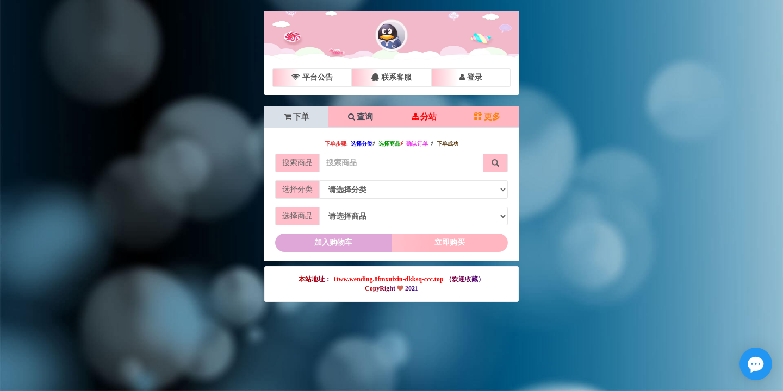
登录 (470, 77)
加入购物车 (333, 242)
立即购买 (449, 242)
